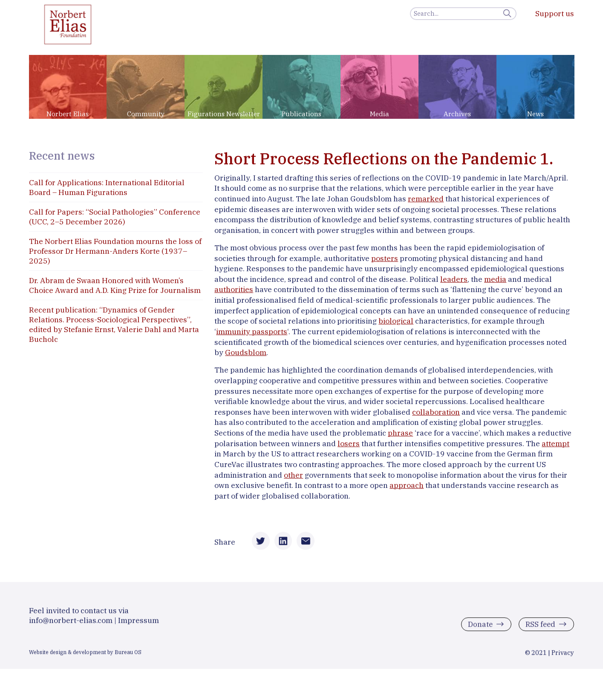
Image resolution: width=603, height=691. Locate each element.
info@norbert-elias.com (71, 623)
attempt (555, 443)
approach (406, 485)
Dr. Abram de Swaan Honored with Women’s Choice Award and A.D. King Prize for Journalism (115, 285)
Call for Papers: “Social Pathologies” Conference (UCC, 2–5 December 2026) (114, 217)
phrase (400, 433)
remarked (426, 199)
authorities (233, 289)
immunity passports (251, 331)
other (293, 475)
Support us (554, 13)
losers (349, 443)
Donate (478, 627)
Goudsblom (245, 352)
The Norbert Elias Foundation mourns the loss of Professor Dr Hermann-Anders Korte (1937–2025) (115, 251)
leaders (453, 279)
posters (384, 258)
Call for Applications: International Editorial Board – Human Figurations (107, 187)
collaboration (436, 412)
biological (395, 321)
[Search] (463, 13)
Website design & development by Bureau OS (85, 654)
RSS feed (539, 627)
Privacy (562, 655)
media (495, 279)
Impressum (138, 623)
